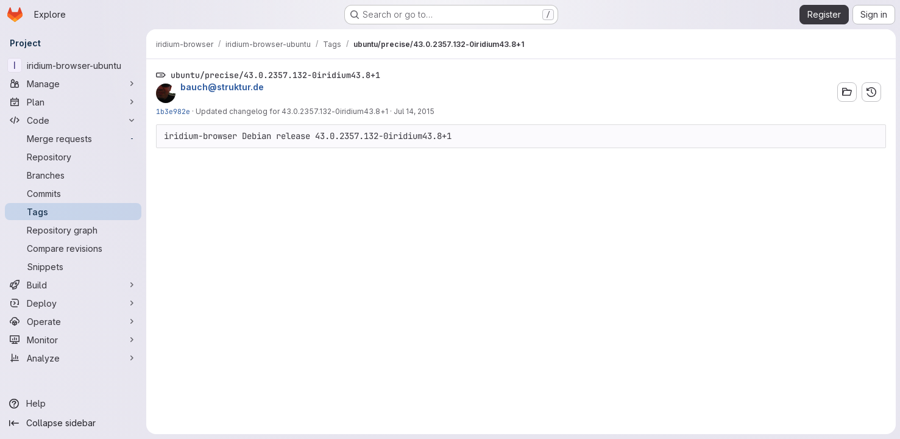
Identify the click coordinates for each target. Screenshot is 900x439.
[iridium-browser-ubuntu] (73, 65)
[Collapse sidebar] (73, 423)
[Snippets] (73, 266)
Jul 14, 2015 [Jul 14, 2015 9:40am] (414, 111)
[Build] (73, 284)
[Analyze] (73, 357)
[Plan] (73, 101)
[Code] (73, 120)
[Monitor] (73, 339)
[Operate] (73, 321)
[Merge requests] (73, 138)
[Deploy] (73, 303)
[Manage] (73, 83)
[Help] (73, 403)
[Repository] (73, 156)
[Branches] (73, 175)
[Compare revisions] (73, 248)
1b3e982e (173, 111)
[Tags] (73, 211)
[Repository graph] (73, 229)
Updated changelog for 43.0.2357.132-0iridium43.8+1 (292, 111)
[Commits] (73, 193)
